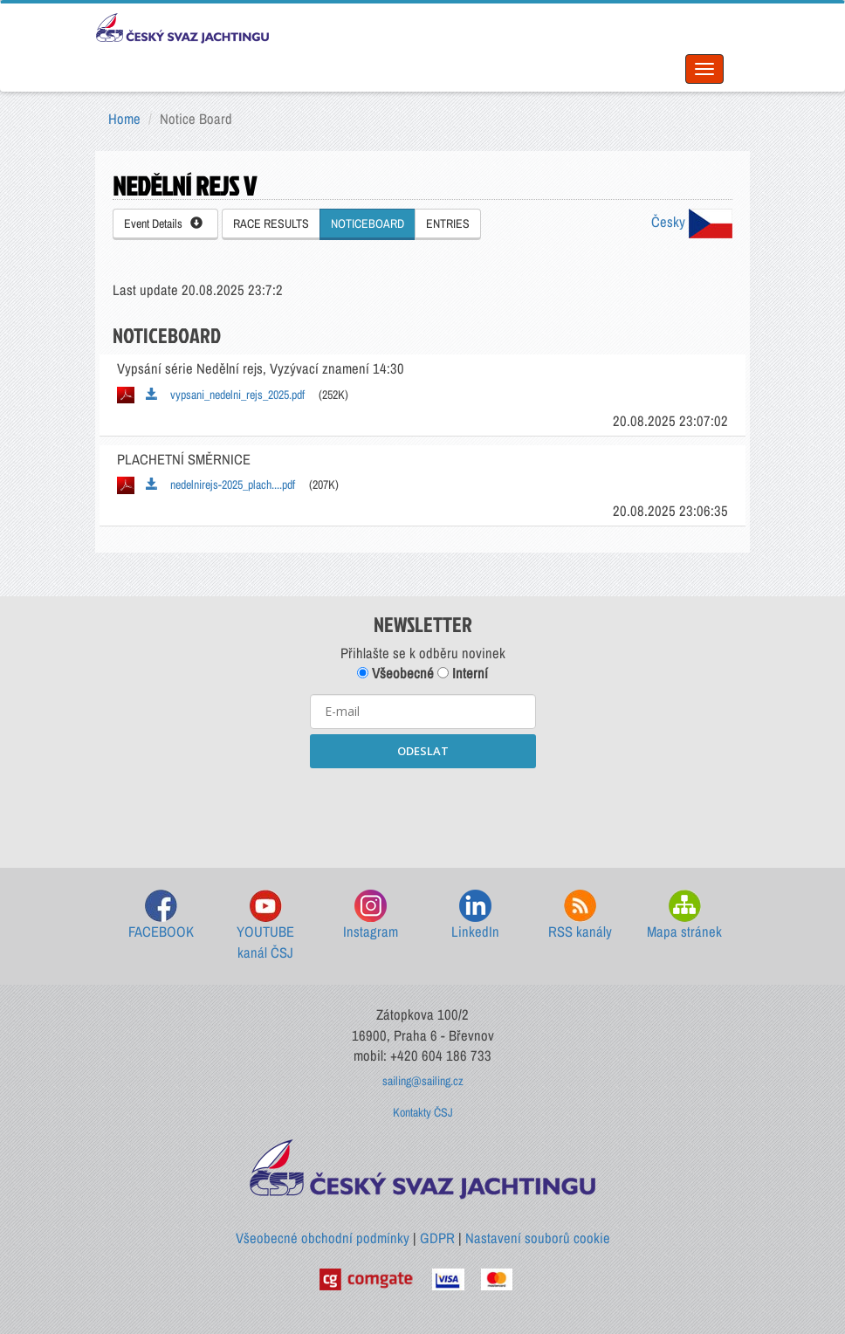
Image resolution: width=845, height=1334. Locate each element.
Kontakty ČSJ (423, 1112)
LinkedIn (475, 915)
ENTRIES (448, 223)
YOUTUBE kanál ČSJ (265, 926)
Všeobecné (395, 673)
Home (124, 118)
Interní (462, 673)
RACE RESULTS (271, 223)
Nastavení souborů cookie (537, 1238)
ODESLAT (423, 751)
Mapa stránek (684, 915)
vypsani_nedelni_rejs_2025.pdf (225, 394)
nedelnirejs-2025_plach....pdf (220, 484)
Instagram (370, 915)
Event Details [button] (163, 223)
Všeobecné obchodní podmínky (322, 1238)
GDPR (437, 1238)
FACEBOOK (161, 915)
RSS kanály (580, 915)
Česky (691, 221)
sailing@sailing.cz (423, 1081)
